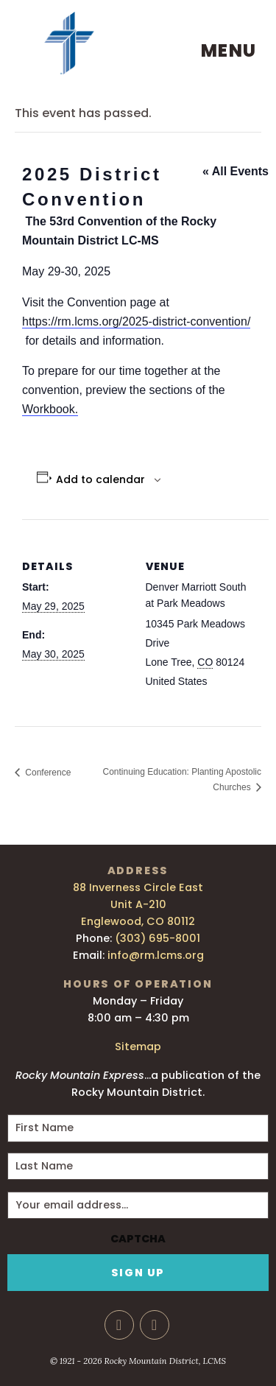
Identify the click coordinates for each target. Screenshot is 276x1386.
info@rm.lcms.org (155, 955)
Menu (229, 50)
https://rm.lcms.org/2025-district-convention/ (136, 321)
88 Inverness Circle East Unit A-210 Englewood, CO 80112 (138, 904)
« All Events (235, 171)
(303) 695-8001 (157, 938)
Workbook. (50, 409)
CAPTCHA (138, 1239)
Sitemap (138, 1046)
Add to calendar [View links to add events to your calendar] (100, 479)
